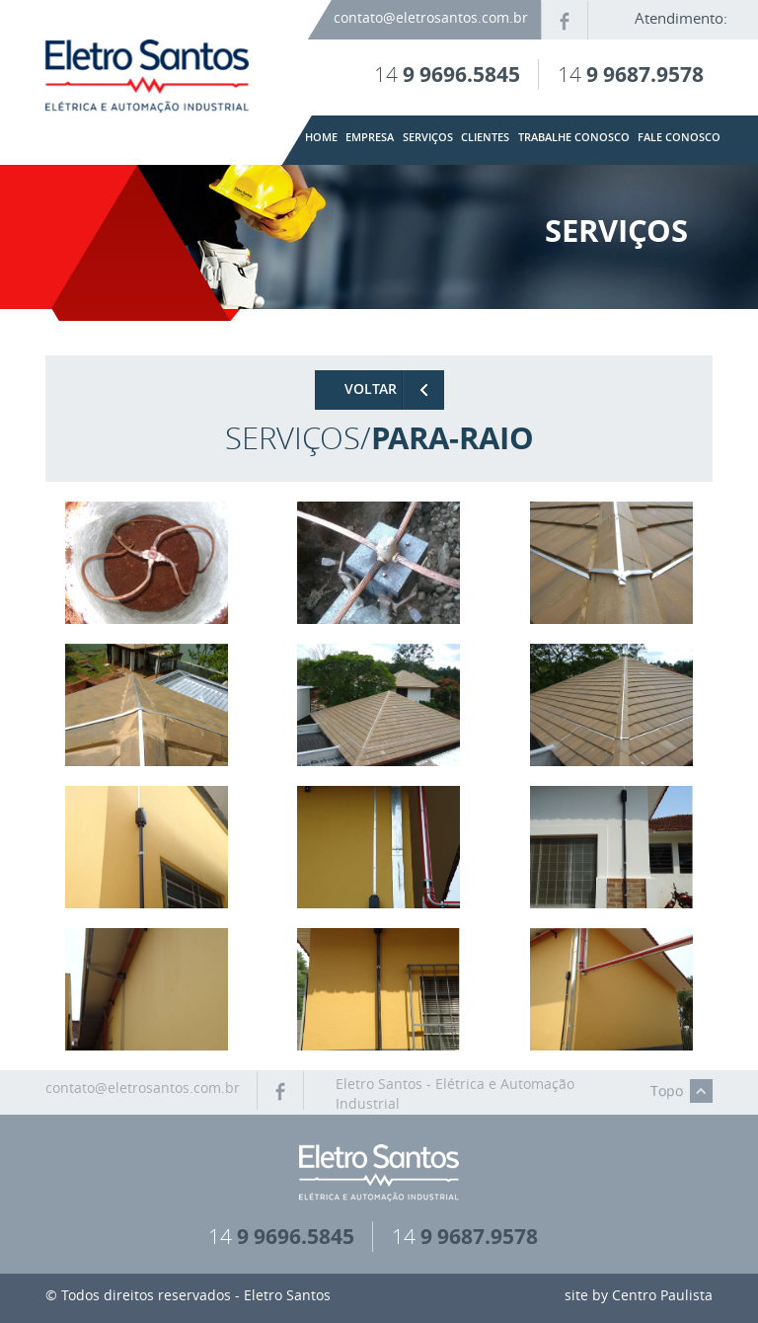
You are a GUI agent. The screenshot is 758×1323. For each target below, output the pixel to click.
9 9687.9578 (645, 74)
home (321, 137)
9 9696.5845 (461, 74)
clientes (485, 137)
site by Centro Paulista (639, 1295)
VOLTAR (370, 389)
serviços (428, 137)
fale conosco (679, 137)
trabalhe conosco (574, 137)
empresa (369, 137)
